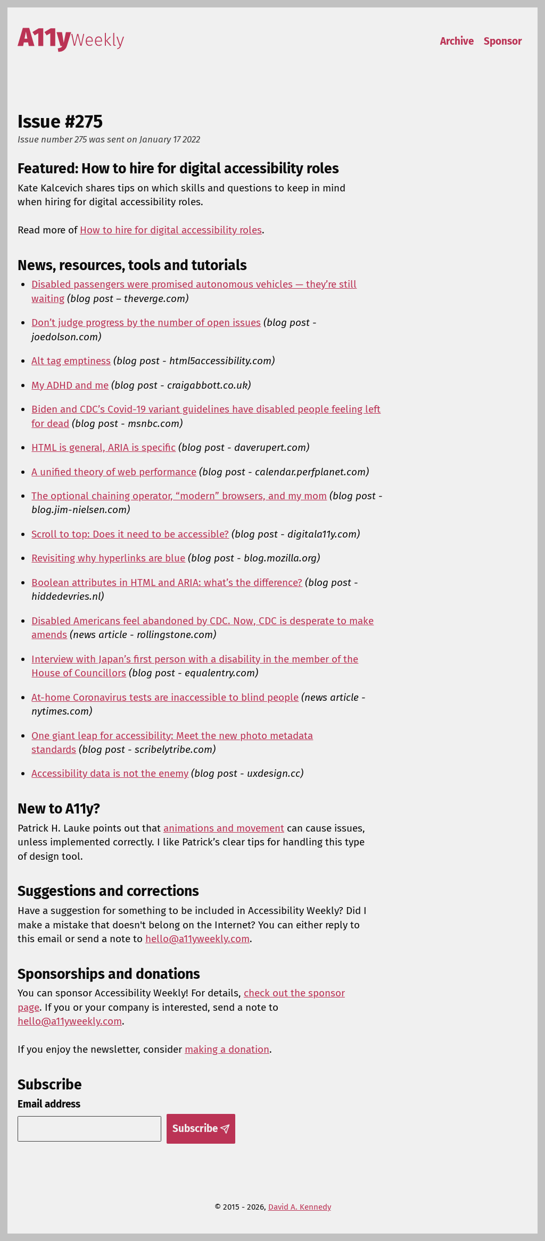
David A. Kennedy (299, 1207)
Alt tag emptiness (71, 361)
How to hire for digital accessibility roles (171, 230)
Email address (49, 1104)
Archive (457, 41)
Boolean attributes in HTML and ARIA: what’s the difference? (166, 582)
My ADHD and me (70, 385)
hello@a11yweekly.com (197, 939)
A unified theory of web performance (113, 472)
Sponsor (503, 41)
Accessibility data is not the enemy (109, 773)
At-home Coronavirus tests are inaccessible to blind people (165, 697)
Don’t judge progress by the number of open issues (146, 322)
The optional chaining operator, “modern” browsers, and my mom (179, 496)
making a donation (227, 1049)
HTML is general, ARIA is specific (103, 447)
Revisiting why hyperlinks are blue (108, 558)
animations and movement (223, 828)
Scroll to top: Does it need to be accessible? (130, 534)
